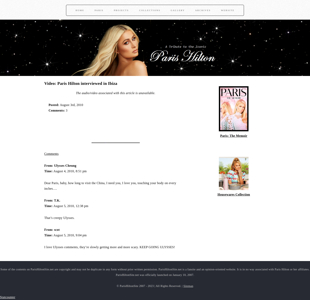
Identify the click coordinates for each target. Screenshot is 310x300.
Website (227, 10)
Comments (51, 153)
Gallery (178, 10)
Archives (203, 10)
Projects (121, 10)
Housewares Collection (233, 194)
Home (80, 10)
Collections (149, 10)
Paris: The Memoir (233, 135)
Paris (99, 10)
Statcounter (7, 297)
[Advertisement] (90, 126)
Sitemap (188, 286)
